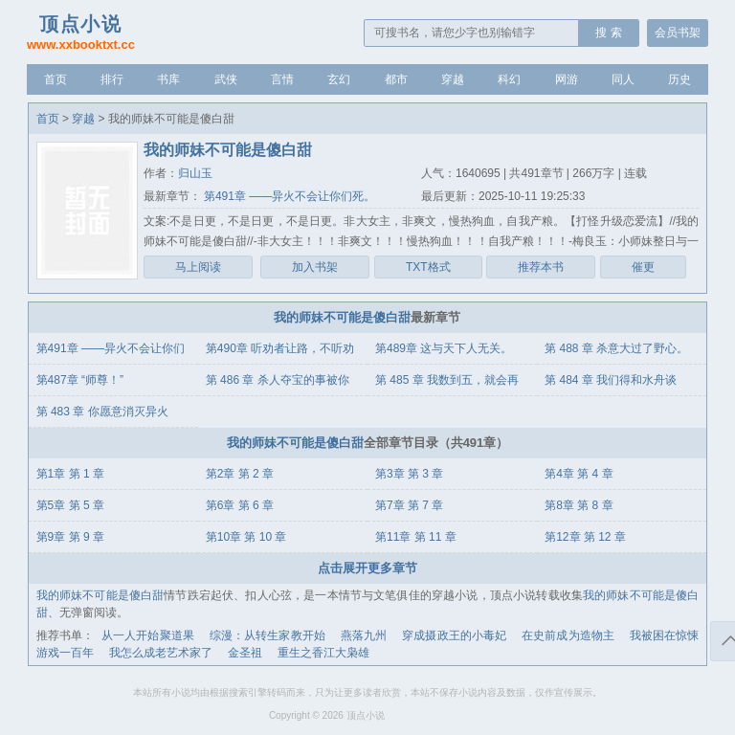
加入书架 (315, 267)
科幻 (509, 79)
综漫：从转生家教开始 (267, 635)
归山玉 (195, 173)
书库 (168, 79)
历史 (679, 79)
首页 (55, 79)
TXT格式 (428, 267)
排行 (111, 79)
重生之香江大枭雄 (323, 652)
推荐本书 (541, 267)
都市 (396, 79)
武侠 (225, 79)
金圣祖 (245, 652)
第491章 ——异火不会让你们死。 (288, 196)
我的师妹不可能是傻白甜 (342, 317)
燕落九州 (364, 635)
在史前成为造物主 (568, 635)
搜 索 (608, 32)
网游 (566, 79)
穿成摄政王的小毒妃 (454, 635)
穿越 (452, 79)
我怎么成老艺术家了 (160, 652)
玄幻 (338, 79)
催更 (643, 267)
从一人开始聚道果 (147, 635)
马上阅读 (198, 267)
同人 (623, 79)
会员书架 (678, 32)
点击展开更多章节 (367, 568)
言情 (282, 79)
